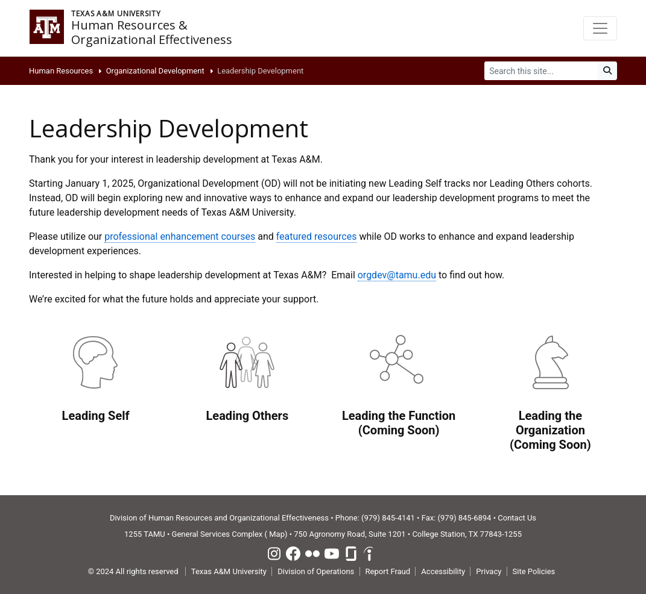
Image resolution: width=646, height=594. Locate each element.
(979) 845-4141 (388, 517)
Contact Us (517, 517)
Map (277, 534)
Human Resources (61, 70)
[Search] (541, 70)
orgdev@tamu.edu (397, 275)
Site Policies (534, 571)
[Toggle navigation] (600, 28)
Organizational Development (155, 70)
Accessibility (443, 571)
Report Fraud (388, 571)
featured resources (316, 236)
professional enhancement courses (179, 236)
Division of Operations (315, 571)
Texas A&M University (229, 571)
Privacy (488, 571)
